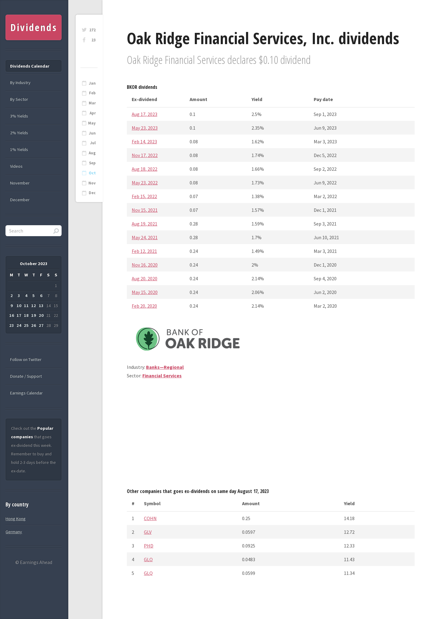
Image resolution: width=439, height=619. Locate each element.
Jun (92, 133)
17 (18, 315)
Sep (92, 163)
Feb (92, 93)
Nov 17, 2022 (145, 155)
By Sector (19, 99)
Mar (92, 103)
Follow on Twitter (25, 359)
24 (18, 325)
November (20, 183)
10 (18, 305)
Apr (93, 113)
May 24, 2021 (145, 237)
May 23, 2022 (145, 183)
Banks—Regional (165, 367)
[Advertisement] (271, 435)
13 (41, 305)
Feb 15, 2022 (144, 196)
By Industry (20, 82)
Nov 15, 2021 (145, 210)
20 (41, 315)
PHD (148, 546)
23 (93, 40)
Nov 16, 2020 (145, 265)
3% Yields (19, 116)
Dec (92, 193)
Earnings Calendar (26, 393)
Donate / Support (26, 376)
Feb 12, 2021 (144, 251)
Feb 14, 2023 (144, 141)
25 (26, 325)
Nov (92, 183)
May (92, 123)
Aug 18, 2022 (144, 169)
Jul (93, 143)
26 (33, 325)
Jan (92, 83)
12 (33, 305)
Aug (92, 153)
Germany (13, 531)
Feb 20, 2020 (144, 306)
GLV (148, 532)
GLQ (148, 573)
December (20, 199)
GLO (148, 559)
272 (92, 30)
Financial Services (162, 375)
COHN (150, 518)
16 (11, 315)
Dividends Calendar (29, 66)
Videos (16, 166)
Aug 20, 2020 (144, 278)
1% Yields (19, 149)
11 (26, 305)
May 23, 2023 (145, 128)
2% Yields (19, 132)
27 (41, 325)
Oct (92, 173)
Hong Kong (15, 518)
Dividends (33, 27)
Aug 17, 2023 (144, 114)
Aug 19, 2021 (144, 224)
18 (26, 315)
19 (33, 315)
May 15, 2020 (145, 292)
